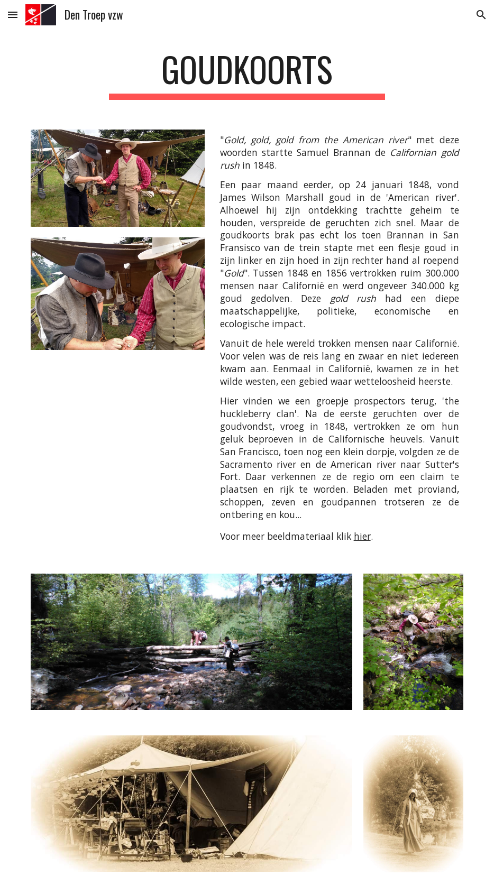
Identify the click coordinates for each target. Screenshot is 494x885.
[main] (247, 74)
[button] (12, 14)
